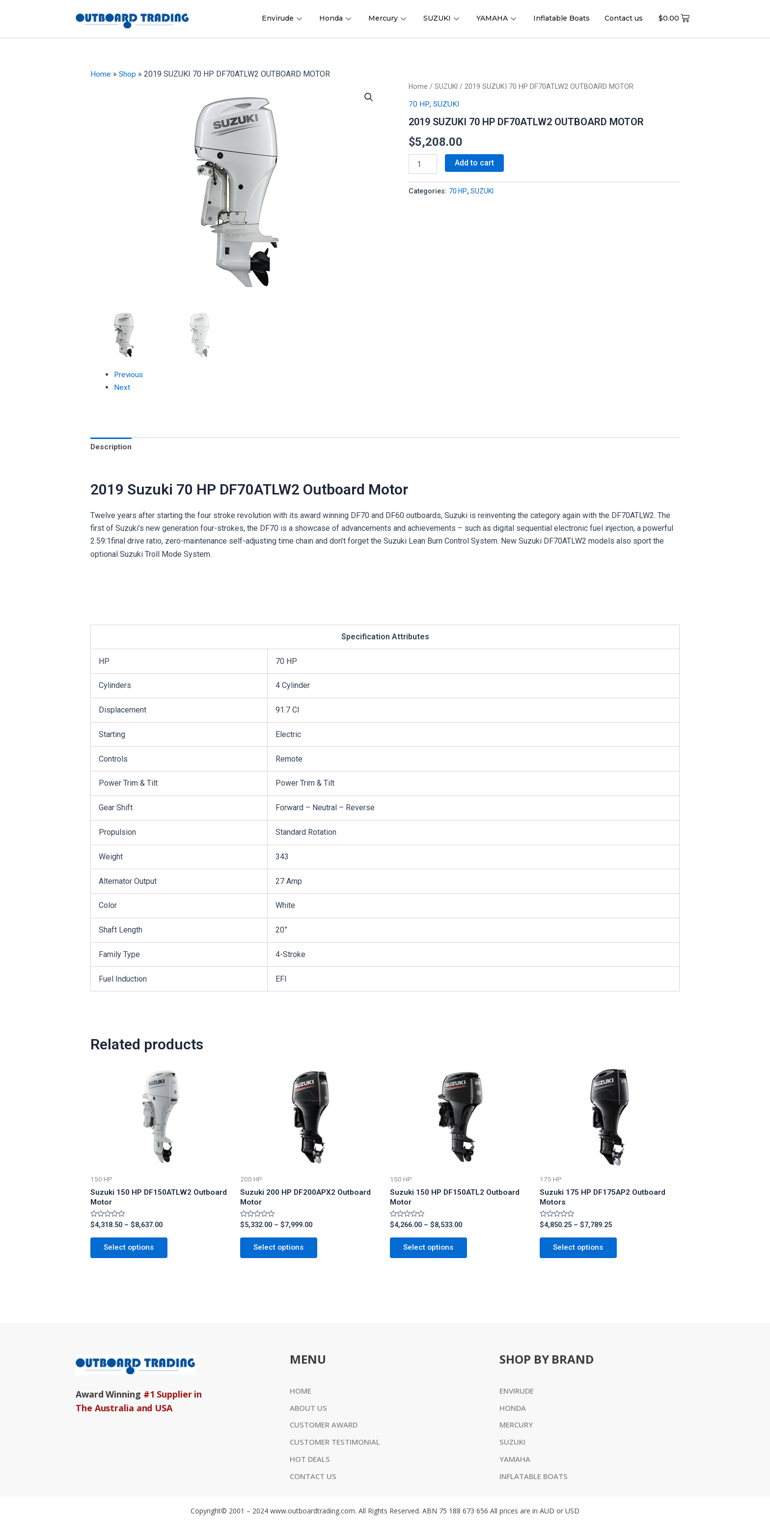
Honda (336, 18)
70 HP (419, 103)
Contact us (624, 18)
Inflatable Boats (561, 18)
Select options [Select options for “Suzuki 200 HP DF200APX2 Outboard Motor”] (281, 1250)
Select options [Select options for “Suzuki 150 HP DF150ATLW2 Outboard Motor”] (131, 1250)
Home (100, 74)
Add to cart (474, 162)
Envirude (283, 18)
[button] (368, 97)
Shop (128, 74)
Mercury (388, 18)
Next (122, 387)
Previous (129, 374)
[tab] (112, 448)
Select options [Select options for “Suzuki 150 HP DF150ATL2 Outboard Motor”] (431, 1250)
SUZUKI (442, 18)
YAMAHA (497, 18)
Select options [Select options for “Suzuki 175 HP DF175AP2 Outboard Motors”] (580, 1250)
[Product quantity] (423, 164)
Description (112, 447)
